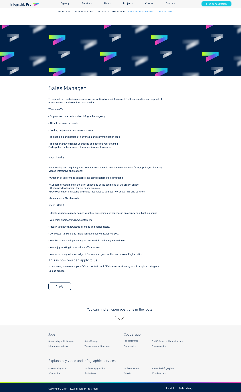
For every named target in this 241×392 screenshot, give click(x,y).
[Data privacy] (185, 388)
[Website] (132, 373)
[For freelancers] (135, 340)
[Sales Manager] (102, 341)
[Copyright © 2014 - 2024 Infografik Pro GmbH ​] (74, 389)
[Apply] (59, 286)
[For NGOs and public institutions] (173, 341)
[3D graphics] (59, 373)
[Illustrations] (96, 373)
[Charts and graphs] (63, 368)
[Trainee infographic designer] (98, 346)
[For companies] (162, 346)
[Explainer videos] (133, 368)
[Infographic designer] (63, 346)
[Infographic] (63, 12)
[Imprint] (166, 388)
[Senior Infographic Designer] (65, 341)
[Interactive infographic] (111, 12)
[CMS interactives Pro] (141, 12)
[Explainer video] (84, 12)
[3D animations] (167, 373)
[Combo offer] (165, 12)
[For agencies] (135, 346)
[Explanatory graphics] (100, 368)
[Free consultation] (216, 3)
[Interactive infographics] (167, 368)
